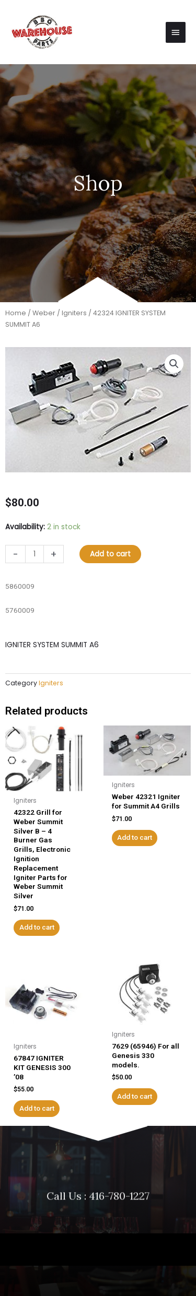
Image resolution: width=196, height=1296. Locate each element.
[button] (174, 363)
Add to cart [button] (36, 927)
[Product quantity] (34, 554)
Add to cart (110, 554)
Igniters (74, 312)
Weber (43, 312)
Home (15, 312)
